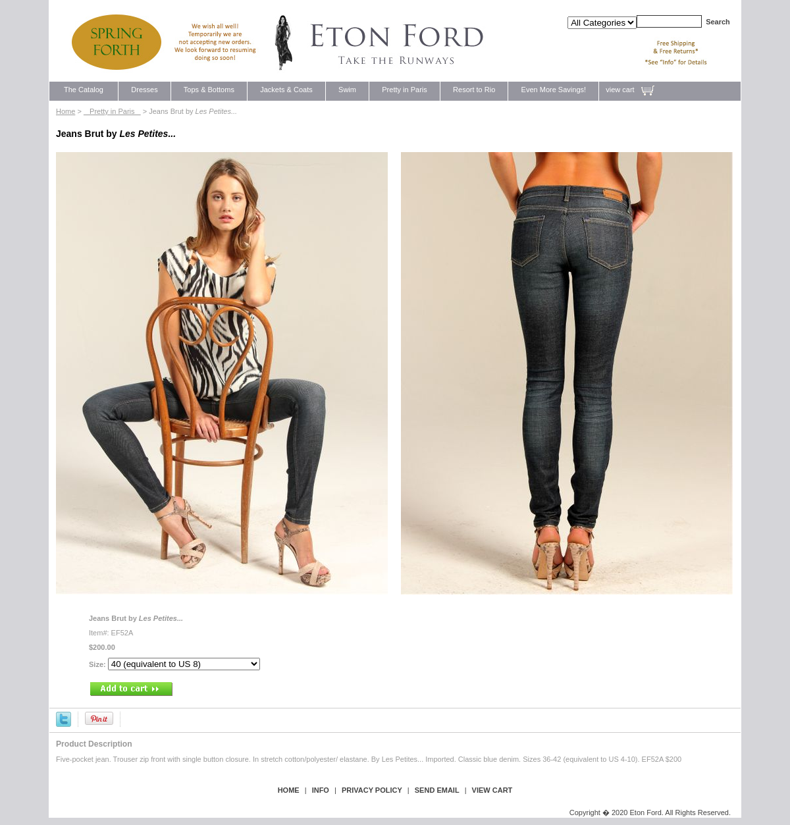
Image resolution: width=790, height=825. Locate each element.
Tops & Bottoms (209, 89)
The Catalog (83, 89)
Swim (347, 89)
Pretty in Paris (404, 89)
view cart (620, 89)
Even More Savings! (553, 89)
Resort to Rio (474, 89)
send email (437, 790)
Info (320, 790)
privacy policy (372, 790)
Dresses (144, 89)
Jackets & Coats (286, 89)
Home (65, 111)
